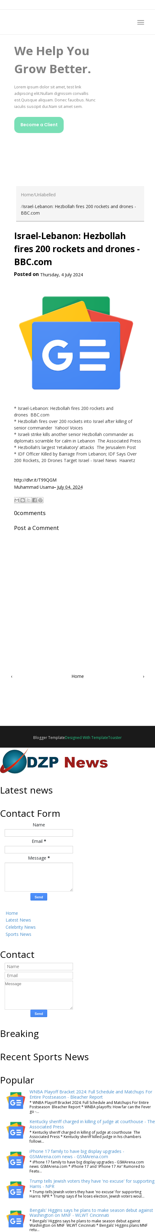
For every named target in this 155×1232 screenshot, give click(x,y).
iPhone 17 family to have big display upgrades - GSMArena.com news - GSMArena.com (77, 1153)
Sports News (18, 934)
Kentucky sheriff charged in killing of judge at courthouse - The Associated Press (92, 1124)
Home (27, 195)
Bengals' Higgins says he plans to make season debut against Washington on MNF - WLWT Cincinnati (91, 1212)
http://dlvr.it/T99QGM (35, 480)
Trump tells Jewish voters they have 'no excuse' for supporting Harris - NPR (92, 1183)
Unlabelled (45, 195)
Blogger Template (49, 737)
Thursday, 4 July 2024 (61, 275)
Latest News (18, 920)
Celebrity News (21, 927)
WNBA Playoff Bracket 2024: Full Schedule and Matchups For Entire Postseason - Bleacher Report (91, 1094)
